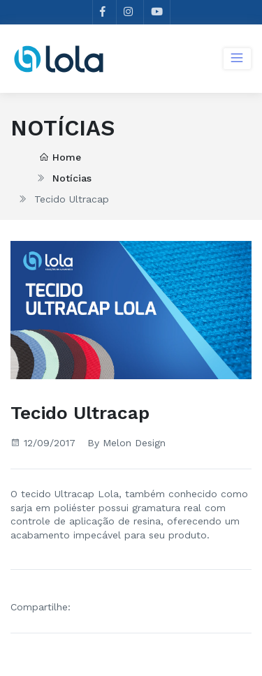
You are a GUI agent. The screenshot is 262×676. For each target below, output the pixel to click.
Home (60, 157)
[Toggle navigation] (237, 58)
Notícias (72, 178)
